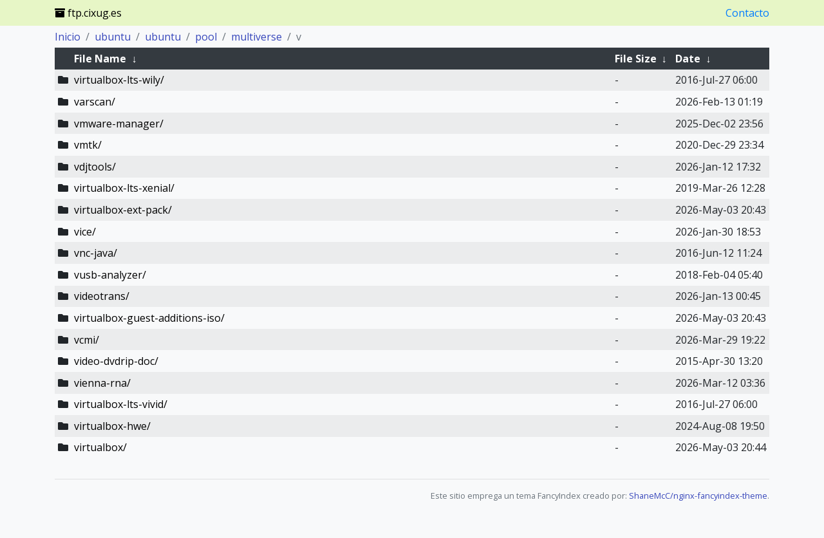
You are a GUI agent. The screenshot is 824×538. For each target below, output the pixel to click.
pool (206, 37)
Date (687, 58)
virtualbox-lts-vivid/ (120, 404)
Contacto (747, 13)
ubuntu (113, 37)
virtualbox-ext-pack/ (123, 210)
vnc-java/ (95, 253)
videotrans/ (101, 296)
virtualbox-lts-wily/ (119, 80)
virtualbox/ (100, 447)
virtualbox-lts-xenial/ (124, 188)
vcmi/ (86, 340)
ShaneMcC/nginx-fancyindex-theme (698, 495)
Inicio (67, 37)
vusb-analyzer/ (110, 275)
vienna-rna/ (102, 383)
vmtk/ (88, 145)
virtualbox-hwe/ (112, 426)
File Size (636, 58)
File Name (100, 58)
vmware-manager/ (119, 123)
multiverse (256, 37)
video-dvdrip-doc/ (116, 361)
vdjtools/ (95, 167)
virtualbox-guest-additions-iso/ (149, 318)
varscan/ (94, 102)
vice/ (85, 232)
